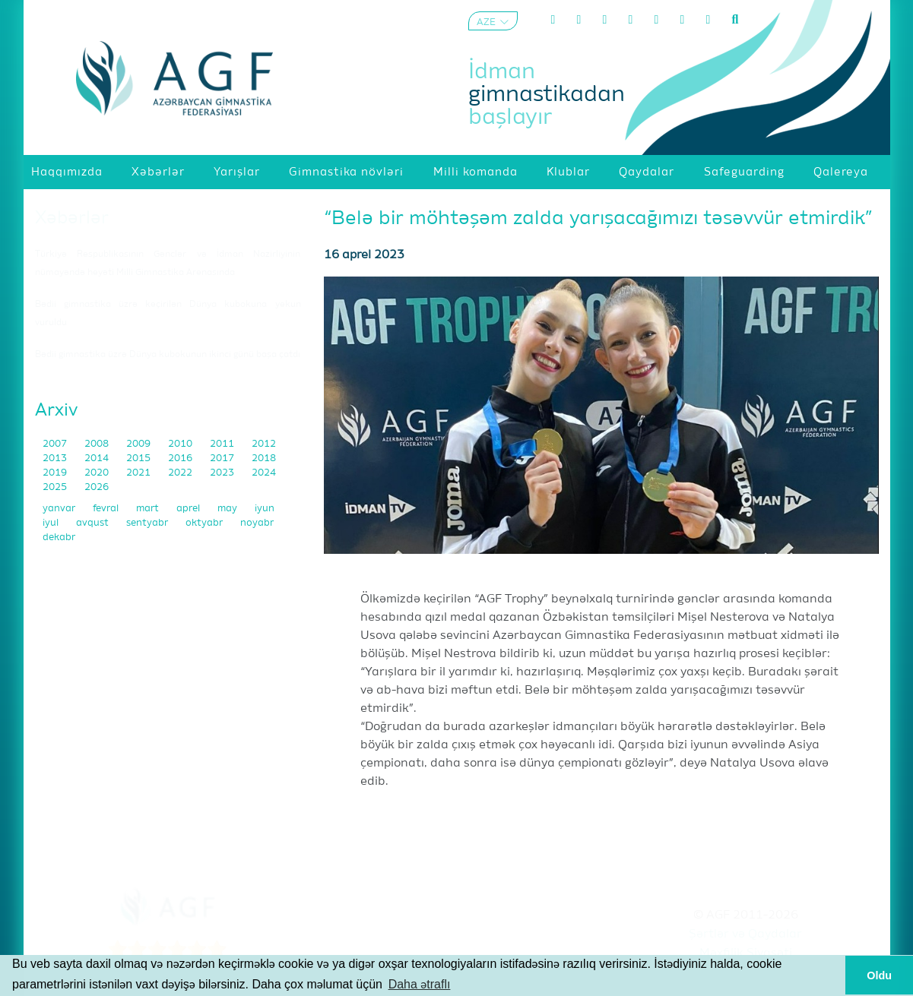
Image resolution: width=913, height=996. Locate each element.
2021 (139, 473)
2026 (96, 487)
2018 (264, 458)
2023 (223, 473)
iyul (52, 523)
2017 (223, 458)
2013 (56, 458)
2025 (56, 487)
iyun (264, 509)
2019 (56, 473)
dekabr (59, 537)
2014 (97, 458)
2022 (181, 473)
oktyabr (205, 523)
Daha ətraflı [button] (419, 984)
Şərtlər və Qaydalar (745, 934)
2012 (264, 444)
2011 (223, 444)
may (228, 509)
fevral (107, 509)
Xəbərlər (72, 218)
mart (148, 509)
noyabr (257, 523)
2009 (139, 444)
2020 (97, 473)
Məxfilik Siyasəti (745, 953)
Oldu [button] (879, 975)
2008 (97, 444)
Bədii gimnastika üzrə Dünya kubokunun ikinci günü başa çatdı (167, 354)
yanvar (60, 509)
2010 (181, 444)
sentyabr (148, 523)
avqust (93, 523)
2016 (181, 458)
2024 (264, 473)
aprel (189, 509)
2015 (139, 458)
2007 (56, 444)
